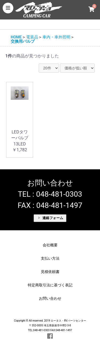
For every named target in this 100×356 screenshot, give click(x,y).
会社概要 (50, 245)
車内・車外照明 (56, 37)
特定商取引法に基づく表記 (50, 285)
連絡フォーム (50, 218)
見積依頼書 (50, 272)
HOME (16, 37)
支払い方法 (50, 258)
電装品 (32, 37)
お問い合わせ (50, 298)
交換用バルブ (23, 41)
